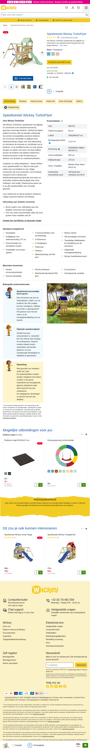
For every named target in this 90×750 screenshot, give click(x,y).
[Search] (86, 14)
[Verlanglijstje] (36, 745)
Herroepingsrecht (33, 700)
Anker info (50, 101)
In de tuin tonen (23, 78)
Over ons (6, 626)
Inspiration (7, 636)
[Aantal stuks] (36, 485)
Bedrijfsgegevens (45, 697)
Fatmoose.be (54, 700)
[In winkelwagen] (40, 485)
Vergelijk (58, 91)
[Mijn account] (72, 8)
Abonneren (81, 665)
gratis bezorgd (52, 71)
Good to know (36, 101)
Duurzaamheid (9, 633)
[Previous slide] (82, 434)
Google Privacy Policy (74, 669)
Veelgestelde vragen (54, 626)
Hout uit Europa (65, 101)
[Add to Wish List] (49, 91)
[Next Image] (42, 53)
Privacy (56, 697)
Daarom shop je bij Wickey (14, 630)
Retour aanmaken (10, 663)
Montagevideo (9, 657)
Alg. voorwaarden (66, 697)
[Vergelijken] (54, 91)
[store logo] (8, 7)
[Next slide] (41, 86)
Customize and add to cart (59, 62)
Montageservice (9, 660)
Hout (48, 643)
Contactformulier (53, 630)
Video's (79, 101)
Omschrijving (9, 101)
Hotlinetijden (51, 633)
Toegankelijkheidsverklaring (14, 639)
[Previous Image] (4, 53)
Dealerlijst (44, 700)
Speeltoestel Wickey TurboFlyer (22, 25)
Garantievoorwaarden (55, 646)
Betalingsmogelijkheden (56, 636)
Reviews (22, 101)
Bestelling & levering (54, 639)
